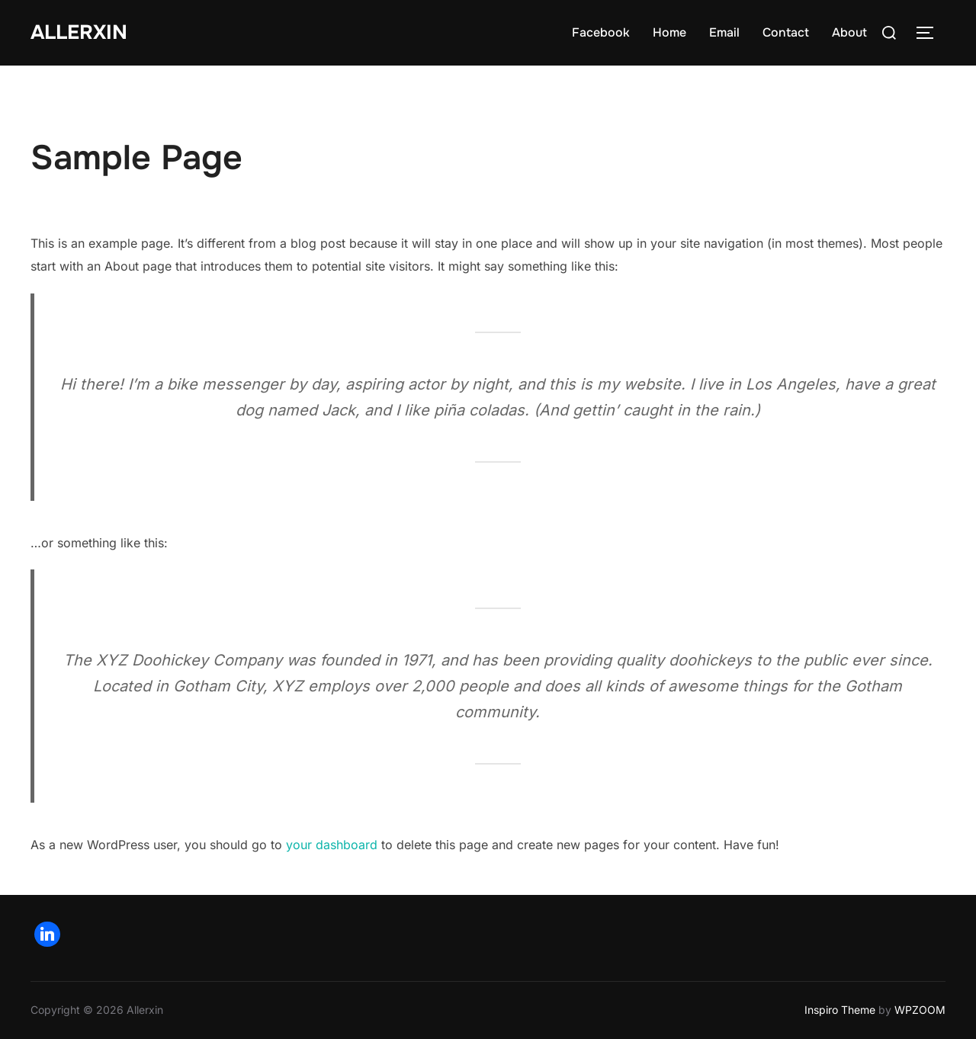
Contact (785, 32)
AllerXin (78, 32)
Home (669, 32)
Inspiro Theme (839, 1009)
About (849, 32)
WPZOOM (920, 1009)
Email (724, 32)
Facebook (601, 32)
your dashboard (331, 844)
